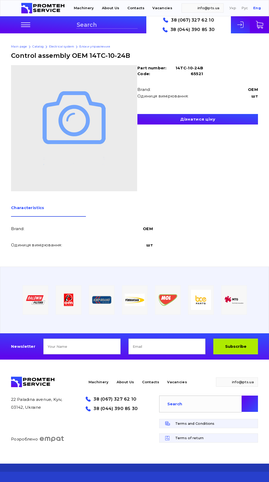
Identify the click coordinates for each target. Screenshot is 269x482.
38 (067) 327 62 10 (192, 20)
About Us (110, 8)
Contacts (135, 8)
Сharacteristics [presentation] (27, 208)
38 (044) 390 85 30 (192, 29)
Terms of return (189, 438)
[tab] (48, 211)
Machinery (84, 8)
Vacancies (162, 8)
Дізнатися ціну (197, 119)
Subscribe (235, 346)
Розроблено (37, 439)
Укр (232, 8)
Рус (244, 8)
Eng (257, 8)
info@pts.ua (208, 8)
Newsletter (23, 346)
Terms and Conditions (195, 423)
